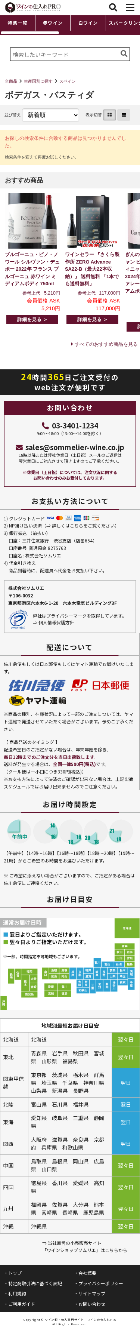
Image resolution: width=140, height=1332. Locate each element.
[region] (70, 25)
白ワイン (88, 22)
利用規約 (17, 1293)
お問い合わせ (91, 1304)
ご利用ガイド (21, 1304)
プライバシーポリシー (100, 1283)
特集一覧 (17, 22)
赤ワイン (53, 22)
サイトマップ (91, 1293)
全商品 (11, 81)
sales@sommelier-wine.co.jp (70, 447)
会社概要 (87, 1273)
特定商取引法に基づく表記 (35, 1283)
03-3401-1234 (70, 425)
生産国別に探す (38, 81)
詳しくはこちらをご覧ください (83, 525)
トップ (15, 1273)
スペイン (67, 81)
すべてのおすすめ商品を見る (106, 344)
